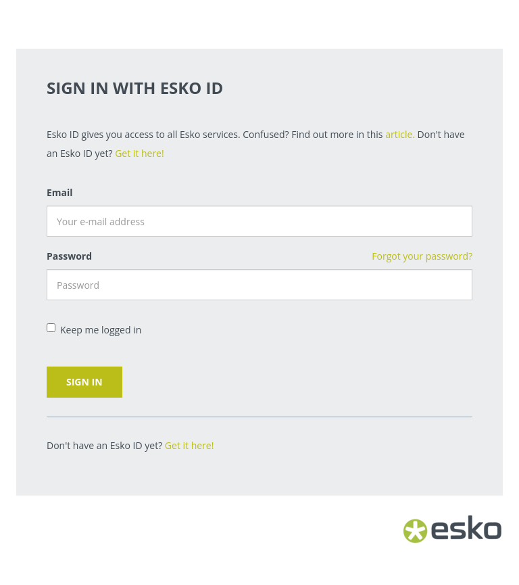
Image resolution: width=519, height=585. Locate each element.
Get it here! (139, 153)
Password (69, 256)
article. (400, 134)
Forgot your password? (422, 256)
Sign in (84, 381)
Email (60, 192)
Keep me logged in (94, 329)
